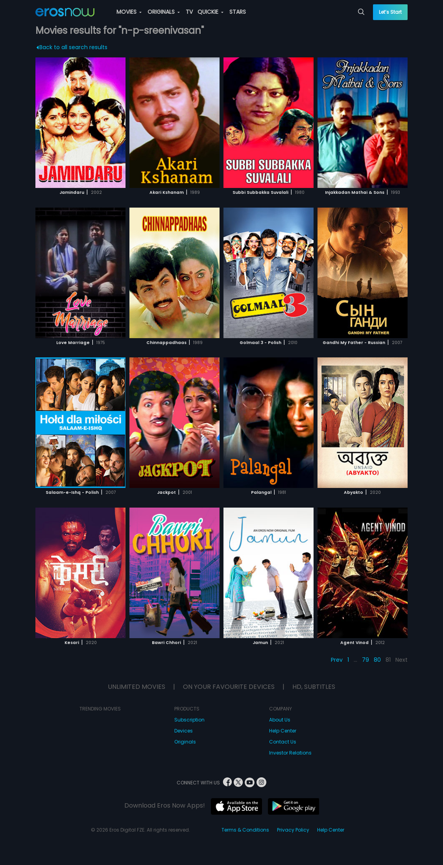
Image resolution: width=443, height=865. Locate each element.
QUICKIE (210, 12)
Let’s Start (390, 12)
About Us (279, 719)
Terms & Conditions (245, 829)
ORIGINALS (164, 12)
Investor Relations (290, 752)
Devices (183, 730)
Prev (337, 660)
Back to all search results (72, 47)
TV (189, 12)
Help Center (282, 730)
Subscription (189, 719)
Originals (185, 741)
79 (365, 660)
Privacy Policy (293, 829)
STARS (237, 12)
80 (377, 660)
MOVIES (129, 12)
